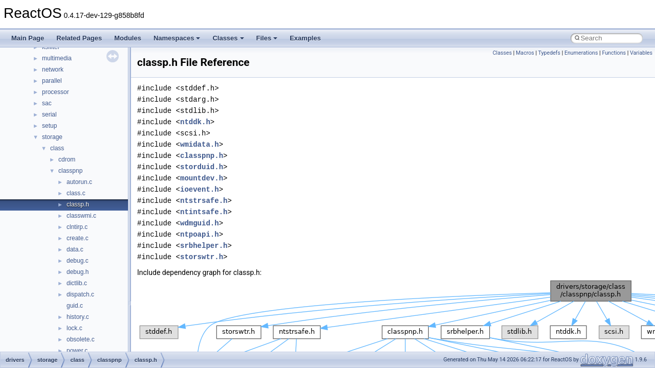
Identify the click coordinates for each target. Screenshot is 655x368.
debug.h (78, 271)
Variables (641, 53)
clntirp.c (77, 227)
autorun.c (79, 182)
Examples (305, 38)
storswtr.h (201, 257)
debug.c (78, 260)
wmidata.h (199, 144)
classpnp (70, 170)
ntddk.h (195, 122)
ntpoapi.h (199, 234)
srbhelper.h (203, 245)
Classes (228, 38)
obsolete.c (81, 339)
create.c (78, 238)
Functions (614, 53)
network (52, 69)
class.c (76, 193)
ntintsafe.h (203, 212)
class (57, 148)
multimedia (57, 58)
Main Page (27, 38)
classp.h (78, 204)
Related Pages (79, 38)
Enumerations (581, 53)
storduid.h (201, 167)
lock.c (74, 328)
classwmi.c (81, 215)
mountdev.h (201, 178)
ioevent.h (199, 189)
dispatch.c (80, 294)
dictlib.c (77, 283)
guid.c (75, 305)
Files (267, 38)
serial (49, 114)
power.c (77, 350)
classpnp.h (201, 155)
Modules (127, 38)
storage (52, 137)
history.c (78, 316)
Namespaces (177, 38)
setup (49, 125)
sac (47, 103)
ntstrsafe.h (203, 200)
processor (55, 92)
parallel (52, 80)
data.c (75, 249)
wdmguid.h (199, 223)
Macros (525, 53)
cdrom (66, 159)
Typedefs (549, 53)
